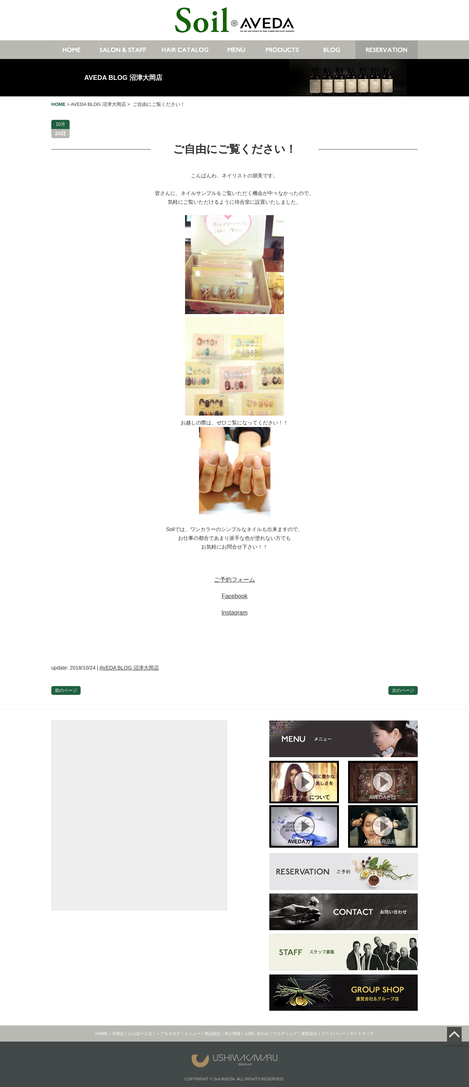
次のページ (403, 690)
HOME (102, 1033)
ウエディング (285, 1033)
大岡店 (118, 1033)
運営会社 (309, 1033)
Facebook (234, 596)
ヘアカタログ (168, 1033)
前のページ (66, 690)
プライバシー (333, 1033)
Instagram (234, 612)
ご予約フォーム (234, 579)
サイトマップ (362, 1033)
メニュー (192, 1033)
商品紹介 (212, 1033)
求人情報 (233, 1033)
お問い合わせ (257, 1033)
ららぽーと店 (140, 1033)
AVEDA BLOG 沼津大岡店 (123, 77)
